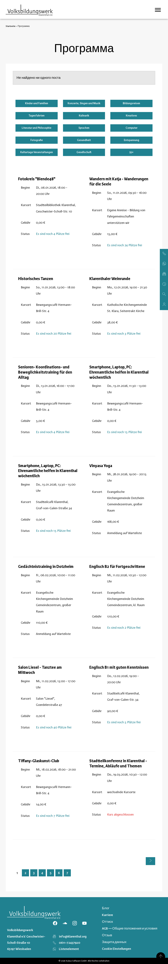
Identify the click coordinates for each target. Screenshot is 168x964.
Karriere (107, 915)
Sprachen (83, 127)
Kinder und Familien (36, 103)
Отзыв (107, 935)
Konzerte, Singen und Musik (84, 103)
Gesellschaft (84, 152)
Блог (105, 908)
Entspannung (131, 140)
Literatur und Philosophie (36, 127)
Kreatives (131, 115)
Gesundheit (84, 140)
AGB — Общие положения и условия (129, 928)
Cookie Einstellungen (116, 949)
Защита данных (114, 942)
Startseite (10, 26)
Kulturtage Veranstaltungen (36, 152)
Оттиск (107, 922)
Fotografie (36, 140)
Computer (131, 127)
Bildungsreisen (131, 103)
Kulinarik (84, 115)
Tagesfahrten (36, 115)
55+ (131, 152)
